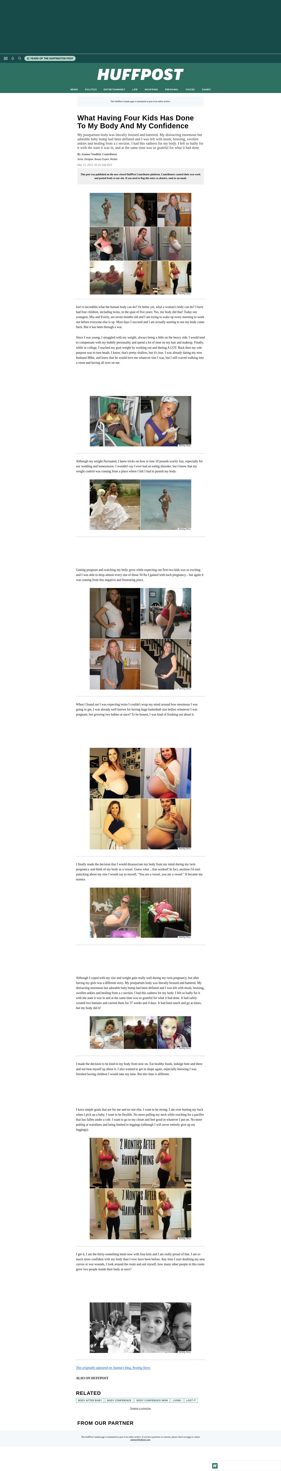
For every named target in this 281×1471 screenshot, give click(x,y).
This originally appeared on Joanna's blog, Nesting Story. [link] (113, 1368)
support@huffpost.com (140, 1439)
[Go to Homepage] (215, 1465)
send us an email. (177, 178)
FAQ (189, 1437)
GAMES (206, 89)
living (177, 1400)
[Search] (20, 58)
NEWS (74, 89)
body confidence (119, 1400)
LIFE (135, 89)
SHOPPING (151, 89)
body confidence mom (152, 1400)
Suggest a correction (140, 1408)
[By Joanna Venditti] (99, 154)
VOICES (190, 89)
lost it (191, 1400)
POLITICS (91, 89)
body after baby (90, 1400)
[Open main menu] (6, 58)
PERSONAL (171, 89)
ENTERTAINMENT (114, 89)
